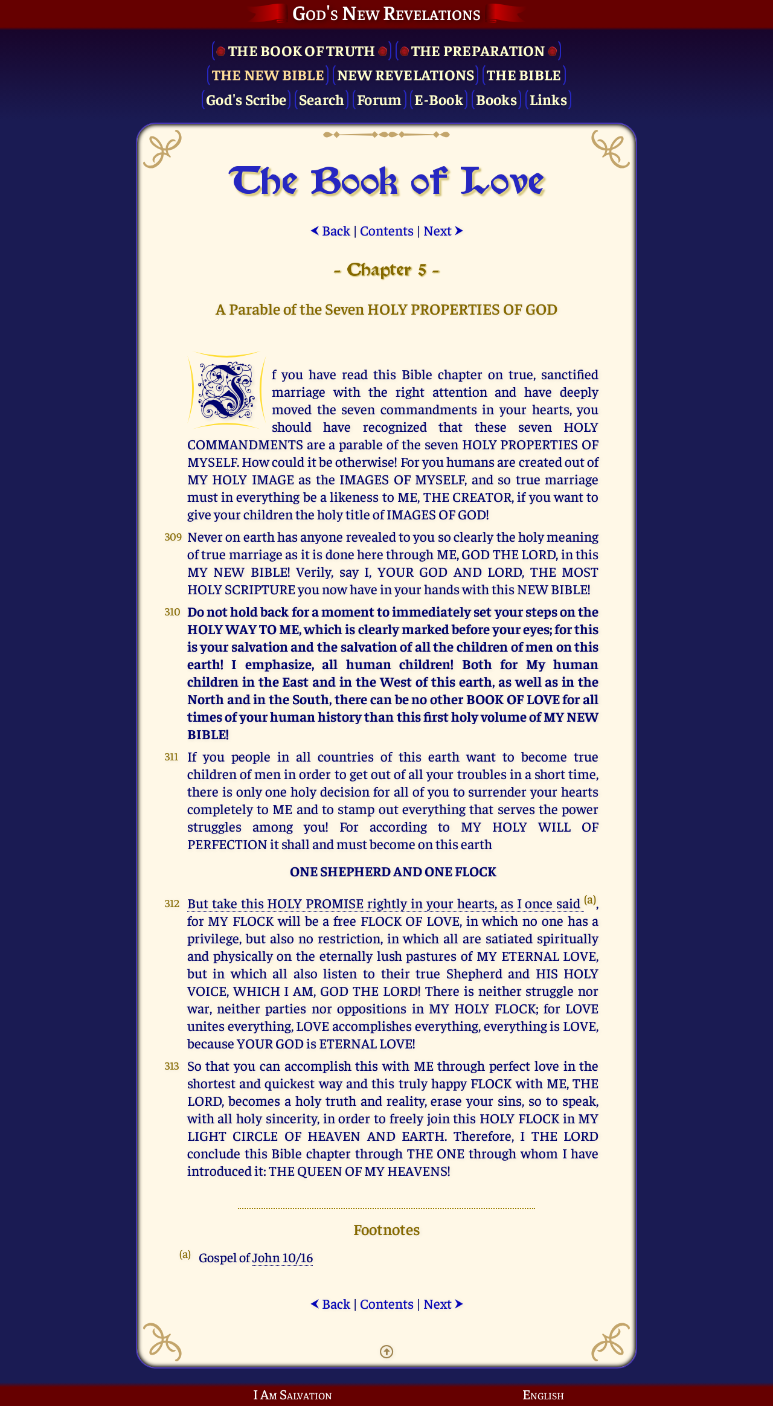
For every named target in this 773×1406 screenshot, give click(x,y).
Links (548, 98)
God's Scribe (246, 98)
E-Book (438, 98)
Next (443, 230)
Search (322, 98)
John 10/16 (282, 1256)
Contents (387, 230)
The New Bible (268, 74)
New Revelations (406, 74)
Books (496, 98)
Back (330, 230)
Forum (379, 98)
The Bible (524, 74)
